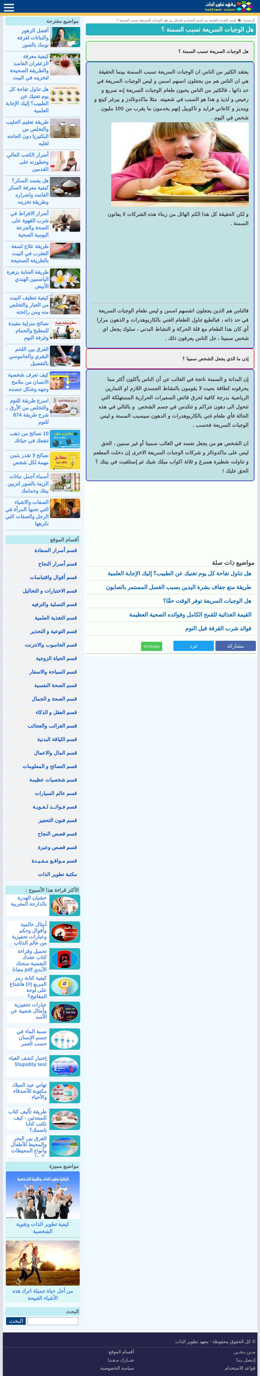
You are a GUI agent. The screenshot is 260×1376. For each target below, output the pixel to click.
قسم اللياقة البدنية (57, 739)
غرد (193, 646)
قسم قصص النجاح (57, 834)
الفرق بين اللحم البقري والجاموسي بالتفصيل (29, 356)
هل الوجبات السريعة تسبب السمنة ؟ (207, 29)
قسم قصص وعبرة (57, 847)
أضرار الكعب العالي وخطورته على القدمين (28, 162)
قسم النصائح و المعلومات (49, 766)
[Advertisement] (170, 265)
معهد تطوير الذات (192, 1341)
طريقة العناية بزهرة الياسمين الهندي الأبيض (28, 279)
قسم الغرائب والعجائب (52, 726)
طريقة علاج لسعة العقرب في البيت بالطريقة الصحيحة (30, 253)
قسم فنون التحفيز (57, 820)
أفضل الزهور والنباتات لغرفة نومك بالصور (33, 38)
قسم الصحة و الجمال (54, 699)
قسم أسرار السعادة (55, 550)
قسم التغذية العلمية (56, 618)
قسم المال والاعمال (55, 753)
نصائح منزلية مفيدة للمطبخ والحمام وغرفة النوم (28, 330)
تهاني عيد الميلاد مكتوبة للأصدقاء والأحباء (29, 1091)
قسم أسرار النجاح (57, 564)
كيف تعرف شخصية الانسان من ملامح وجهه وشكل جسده (28, 382)
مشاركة (235, 646)
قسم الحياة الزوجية (56, 658)
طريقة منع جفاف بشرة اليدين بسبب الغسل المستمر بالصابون (179, 587)
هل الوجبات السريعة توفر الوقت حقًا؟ (207, 601)
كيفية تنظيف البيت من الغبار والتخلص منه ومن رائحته (29, 305)
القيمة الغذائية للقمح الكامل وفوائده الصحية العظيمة (190, 614)
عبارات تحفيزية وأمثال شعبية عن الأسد (28, 1011)
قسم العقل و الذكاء (56, 712)
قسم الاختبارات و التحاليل (50, 591)
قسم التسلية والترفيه (54, 604)
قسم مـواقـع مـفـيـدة (54, 861)
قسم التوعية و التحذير (53, 631)
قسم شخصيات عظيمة (53, 780)
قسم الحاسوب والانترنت (51, 645)
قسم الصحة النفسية (55, 685)
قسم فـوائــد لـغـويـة (55, 807)
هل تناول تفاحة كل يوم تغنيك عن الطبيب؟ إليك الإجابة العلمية (179, 573)
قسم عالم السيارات (56, 793)
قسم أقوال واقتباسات (53, 577)
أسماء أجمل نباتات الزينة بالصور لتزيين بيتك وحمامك (28, 484)
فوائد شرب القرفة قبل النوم (218, 628)
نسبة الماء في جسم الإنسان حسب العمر (32, 1037)
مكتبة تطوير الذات (57, 874)
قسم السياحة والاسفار (53, 672)
